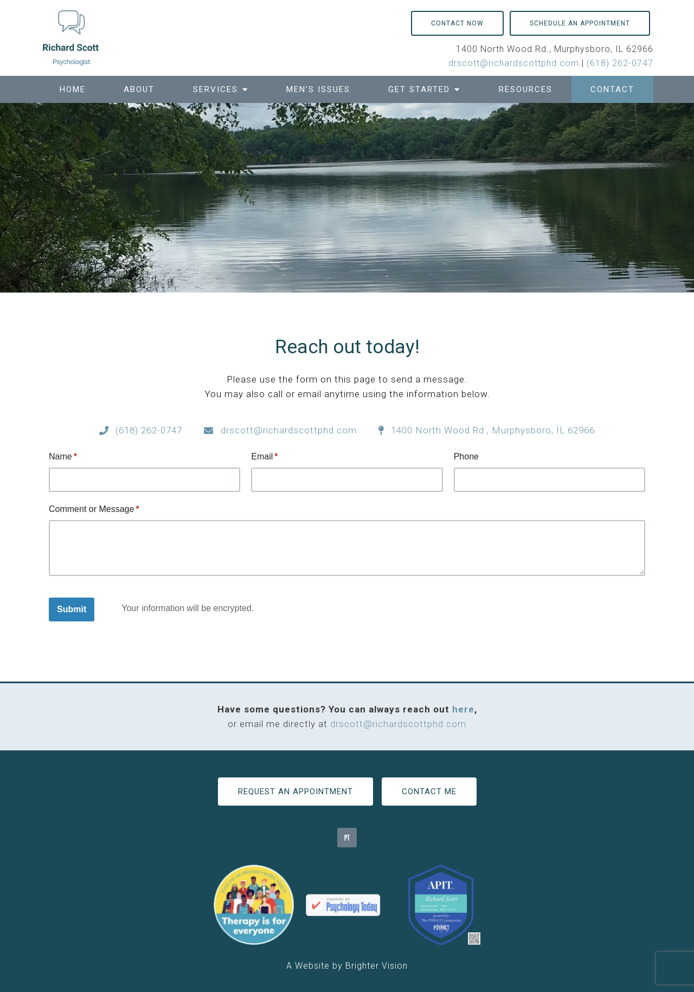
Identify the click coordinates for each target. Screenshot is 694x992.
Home (73, 89)
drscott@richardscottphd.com (513, 63)
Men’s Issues (318, 89)
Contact (612, 89)
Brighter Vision (376, 966)
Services (215, 89)
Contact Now (457, 23)
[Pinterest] (347, 837)
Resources (525, 89)
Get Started (419, 89)
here (463, 709)
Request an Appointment (295, 791)
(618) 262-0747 (620, 63)
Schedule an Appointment (580, 23)
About (139, 89)
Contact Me (429, 791)
